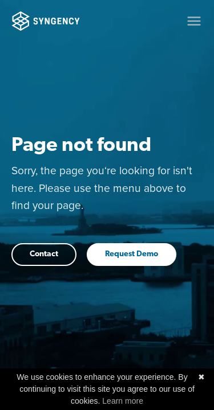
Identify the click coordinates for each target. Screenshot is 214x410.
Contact (44, 254)
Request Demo (131, 254)
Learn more (122, 400)
